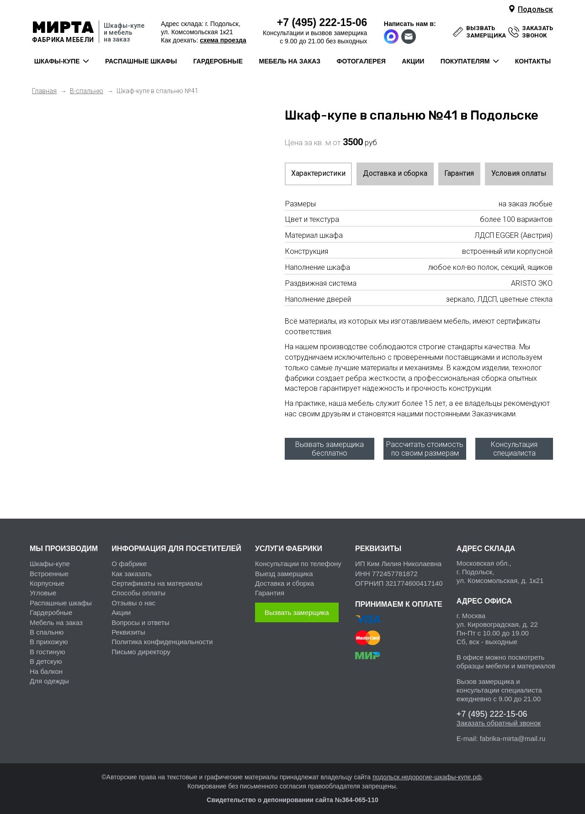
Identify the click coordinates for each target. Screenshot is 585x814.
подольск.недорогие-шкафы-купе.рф (427, 773)
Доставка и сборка (395, 173)
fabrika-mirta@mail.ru (513, 734)
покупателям (465, 61)
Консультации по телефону (298, 559)
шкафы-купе (57, 61)
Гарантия (459, 173)
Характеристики (318, 173)
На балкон (46, 667)
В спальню (47, 628)
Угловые (43, 589)
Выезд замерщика (284, 569)
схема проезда (223, 40)
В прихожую (49, 638)
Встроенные (49, 569)
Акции (121, 608)
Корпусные (47, 579)
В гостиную (47, 647)
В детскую (46, 657)
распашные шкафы (141, 61)
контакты (533, 61)
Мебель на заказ (56, 618)
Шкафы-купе (50, 559)
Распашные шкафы (61, 599)
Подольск (535, 9)
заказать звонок (537, 32)
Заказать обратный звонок (499, 719)
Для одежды (49, 677)
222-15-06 (322, 22)
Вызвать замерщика (297, 608)
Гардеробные (51, 608)
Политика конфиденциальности (162, 638)
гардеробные (218, 61)
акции (413, 61)
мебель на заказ (290, 61)
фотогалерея (361, 61)
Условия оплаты (519, 173)
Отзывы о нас (133, 599)
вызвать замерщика (486, 32)
